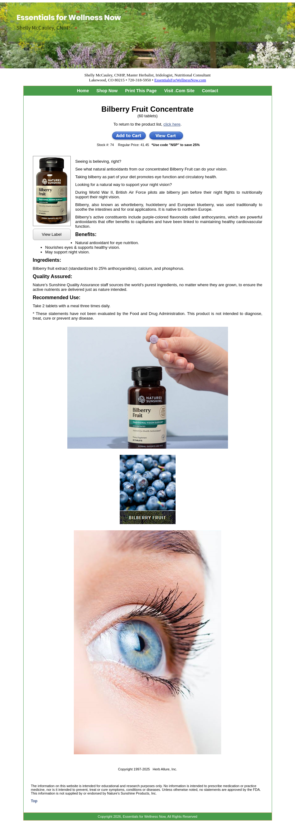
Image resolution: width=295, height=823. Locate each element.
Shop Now (107, 90)
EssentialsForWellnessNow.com (180, 80)
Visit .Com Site (179, 90)
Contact (210, 90)
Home (83, 90)
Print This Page (141, 90)
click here (172, 124)
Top (34, 801)
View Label (51, 234)
